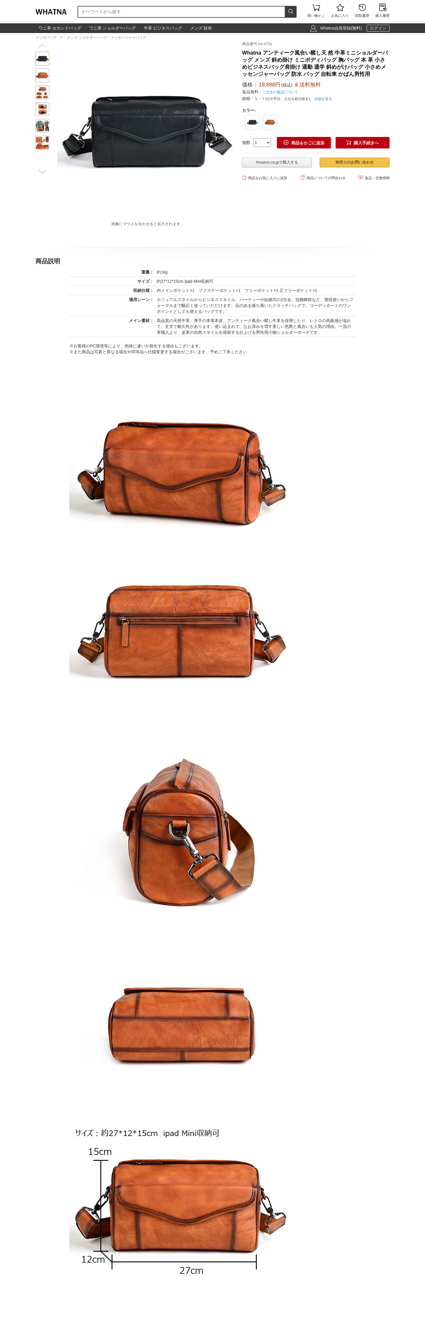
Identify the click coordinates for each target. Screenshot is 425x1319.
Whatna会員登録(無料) (341, 28)
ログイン (378, 28)
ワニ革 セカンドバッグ (60, 28)
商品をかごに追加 (304, 142)
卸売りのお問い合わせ (355, 162)
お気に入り (340, 11)
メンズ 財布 (201, 28)
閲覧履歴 (362, 11)
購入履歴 (382, 11)
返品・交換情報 (374, 177)
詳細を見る (323, 99)
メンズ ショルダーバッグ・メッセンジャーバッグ (106, 37)
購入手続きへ (362, 142)
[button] (42, 46)
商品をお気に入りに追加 (264, 177)
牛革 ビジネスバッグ (163, 28)
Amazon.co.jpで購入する (277, 162)
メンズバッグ (46, 37)
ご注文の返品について (280, 92)
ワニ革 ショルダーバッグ (112, 28)
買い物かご (316, 11)
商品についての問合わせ (323, 177)
